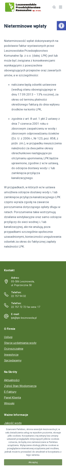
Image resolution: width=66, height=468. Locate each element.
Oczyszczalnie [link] (13, 348)
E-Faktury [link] (10, 391)
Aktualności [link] (12, 380)
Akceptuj (33, 462)
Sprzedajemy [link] (12, 360)
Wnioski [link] (9, 403)
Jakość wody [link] (13, 423)
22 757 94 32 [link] (18, 296)
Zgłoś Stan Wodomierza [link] (20, 386)
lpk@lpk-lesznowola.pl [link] (24, 317)
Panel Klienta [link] (12, 397)
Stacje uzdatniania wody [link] (20, 343)
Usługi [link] (8, 337)
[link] (61, 25)
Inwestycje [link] (11, 354)
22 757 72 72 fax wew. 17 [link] (25, 307)
